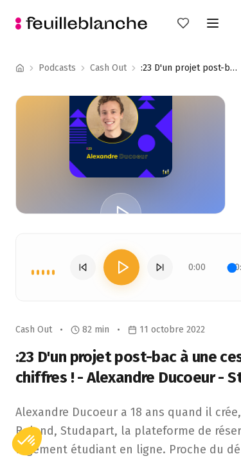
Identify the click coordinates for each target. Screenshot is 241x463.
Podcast (106, 67)
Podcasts (57, 67)
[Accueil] (19, 68)
